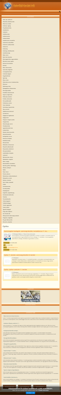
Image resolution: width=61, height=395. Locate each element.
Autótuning (5, 48)
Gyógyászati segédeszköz (8, 115)
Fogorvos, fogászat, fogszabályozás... (12, 370)
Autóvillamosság (6, 53)
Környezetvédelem (7, 151)
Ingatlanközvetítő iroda (8, 128)
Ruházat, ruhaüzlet (7, 180)
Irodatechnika (6, 130)
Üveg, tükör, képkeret (7, 211)
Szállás (4, 184)
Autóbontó (5, 32)
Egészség (5, 78)
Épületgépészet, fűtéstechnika (9, 88)
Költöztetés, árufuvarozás (8, 144)
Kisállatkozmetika (6, 140)
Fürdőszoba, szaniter (7, 103)
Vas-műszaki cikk (6, 213)
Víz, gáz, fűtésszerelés (7, 220)
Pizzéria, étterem (6, 174)
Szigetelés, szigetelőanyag (8, 192)
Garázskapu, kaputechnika (8, 107)
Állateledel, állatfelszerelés (8, 21)
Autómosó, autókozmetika (8, 44)
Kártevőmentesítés (7, 134)
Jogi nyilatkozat (24, 387)
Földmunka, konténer (7, 96)
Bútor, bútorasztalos (7, 67)
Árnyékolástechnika (7, 28)
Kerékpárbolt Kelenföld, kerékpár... (11, 330)
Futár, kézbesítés (6, 105)
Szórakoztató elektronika (8, 194)
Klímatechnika (6, 142)
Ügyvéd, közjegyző (7, 209)
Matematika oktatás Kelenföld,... (10, 364)
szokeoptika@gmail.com (12, 247)
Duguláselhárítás (6, 76)
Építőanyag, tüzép (7, 86)
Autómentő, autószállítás (8, 42)
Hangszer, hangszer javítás (9, 119)
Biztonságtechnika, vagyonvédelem (10, 59)
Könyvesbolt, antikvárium (8, 149)
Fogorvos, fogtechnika (7, 94)
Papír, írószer (6, 172)
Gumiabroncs (6, 113)
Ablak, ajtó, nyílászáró (7, 19)
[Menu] (59, 11)
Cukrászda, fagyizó (7, 73)
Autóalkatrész (6, 30)
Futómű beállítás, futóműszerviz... (11, 377)
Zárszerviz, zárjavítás (7, 222)
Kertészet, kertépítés (7, 138)
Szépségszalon (6, 190)
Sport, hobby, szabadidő (8, 182)
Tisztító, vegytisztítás (7, 205)
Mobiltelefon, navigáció (8, 159)
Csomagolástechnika (7, 71)
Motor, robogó (6, 161)
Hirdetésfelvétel (9, 387)
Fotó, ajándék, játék (7, 101)
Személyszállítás (6, 188)
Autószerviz (5, 46)
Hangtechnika (6, 121)
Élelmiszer (5, 84)
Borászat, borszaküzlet (8, 63)
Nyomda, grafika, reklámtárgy (9, 165)
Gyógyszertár (6, 117)
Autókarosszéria (6, 36)
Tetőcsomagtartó (6, 201)
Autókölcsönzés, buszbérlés (9, 40)
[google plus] (7, 1)
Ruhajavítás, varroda (7, 178)
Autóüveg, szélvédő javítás (8, 51)
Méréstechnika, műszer (8, 157)
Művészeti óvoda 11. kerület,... (10, 358)
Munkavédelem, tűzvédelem (9, 163)
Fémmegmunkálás (7, 90)
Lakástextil (5, 155)
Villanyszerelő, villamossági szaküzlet (11, 215)
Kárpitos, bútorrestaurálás (8, 132)
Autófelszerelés (6, 34)
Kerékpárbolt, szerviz (7, 136)
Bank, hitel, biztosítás (7, 57)
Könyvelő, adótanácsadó (8, 147)
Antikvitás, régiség (7, 26)
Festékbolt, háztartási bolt (8, 92)
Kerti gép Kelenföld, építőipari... (10, 338)
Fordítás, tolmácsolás (7, 99)
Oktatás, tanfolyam (7, 167)
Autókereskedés (6, 38)
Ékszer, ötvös (5, 80)
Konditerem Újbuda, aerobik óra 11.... (12, 323)
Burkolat (4, 65)
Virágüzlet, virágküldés (8, 217)
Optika (4, 169)
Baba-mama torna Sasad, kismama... (11, 316)
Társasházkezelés (7, 199)
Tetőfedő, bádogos (7, 203)
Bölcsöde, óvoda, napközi (8, 61)
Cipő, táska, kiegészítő (7, 69)
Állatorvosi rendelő (7, 23)
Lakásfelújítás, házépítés (8, 153)
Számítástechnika (6, 186)
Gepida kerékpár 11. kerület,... (10, 350)
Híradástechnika (6, 126)
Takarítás (5, 197)
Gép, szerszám (6, 109)
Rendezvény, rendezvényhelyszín (10, 176)
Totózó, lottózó (6, 207)
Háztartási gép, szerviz (8, 124)
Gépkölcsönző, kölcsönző (8, 111)
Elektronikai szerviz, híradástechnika (10, 82)
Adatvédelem (40, 387)
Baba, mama (5, 55)
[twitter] (4, 1)
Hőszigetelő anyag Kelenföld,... (10, 344)
